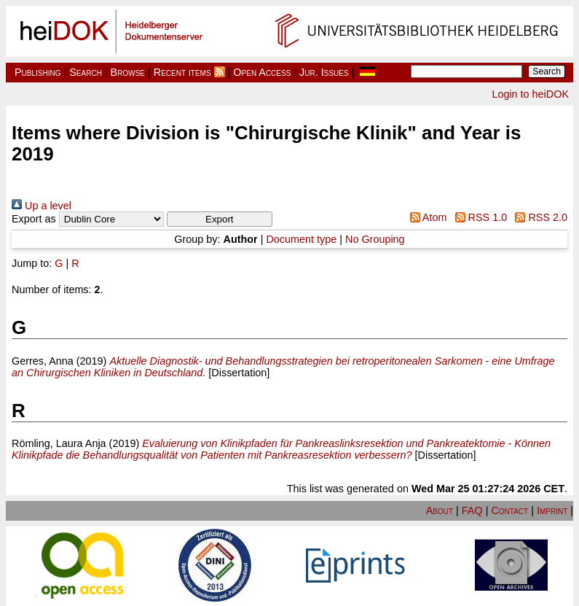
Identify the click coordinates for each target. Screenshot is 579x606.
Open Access (262, 72)
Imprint (552, 510)
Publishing (38, 72)
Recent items (182, 72)
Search (85, 72)
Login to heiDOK (530, 94)
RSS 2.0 (538, 217)
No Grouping (375, 239)
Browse (128, 72)
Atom (425, 217)
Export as (34, 219)
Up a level (41, 205)
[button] (219, 219)
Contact (509, 510)
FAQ (472, 510)
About (439, 510)
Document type (301, 239)
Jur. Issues (324, 72)
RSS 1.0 (478, 217)
